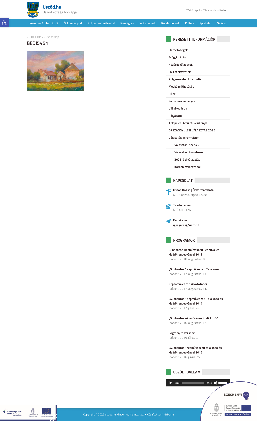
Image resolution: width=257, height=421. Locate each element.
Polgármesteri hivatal (101, 23)
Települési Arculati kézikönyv (188, 123)
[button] (4, 22)
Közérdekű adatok (181, 64)
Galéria (221, 23)
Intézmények (147, 23)
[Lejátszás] (170, 383)
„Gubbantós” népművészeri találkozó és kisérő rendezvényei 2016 (195, 350)
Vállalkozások (178, 108)
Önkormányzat (73, 23)
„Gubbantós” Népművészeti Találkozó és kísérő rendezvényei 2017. (196, 301)
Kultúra (189, 23)
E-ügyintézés (177, 57)
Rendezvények (170, 23)
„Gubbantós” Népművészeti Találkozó (194, 269)
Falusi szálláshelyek (182, 101)
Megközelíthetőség (181, 86)
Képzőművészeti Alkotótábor (188, 284)
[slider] (193, 383)
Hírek (172, 94)
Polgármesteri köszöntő (185, 79)
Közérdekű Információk (44, 23)
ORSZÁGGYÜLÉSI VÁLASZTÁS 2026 (192, 130)
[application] (198, 382)
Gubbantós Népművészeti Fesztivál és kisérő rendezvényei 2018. (194, 252)
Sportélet (206, 23)
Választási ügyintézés (188, 152)
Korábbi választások (187, 167)
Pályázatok (176, 115)
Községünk (127, 23)
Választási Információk (184, 137)
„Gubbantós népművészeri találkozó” (193, 318)
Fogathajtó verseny (182, 333)
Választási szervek (186, 145)
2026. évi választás (187, 159)
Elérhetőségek (178, 50)
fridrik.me (167, 414)
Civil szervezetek (180, 72)
